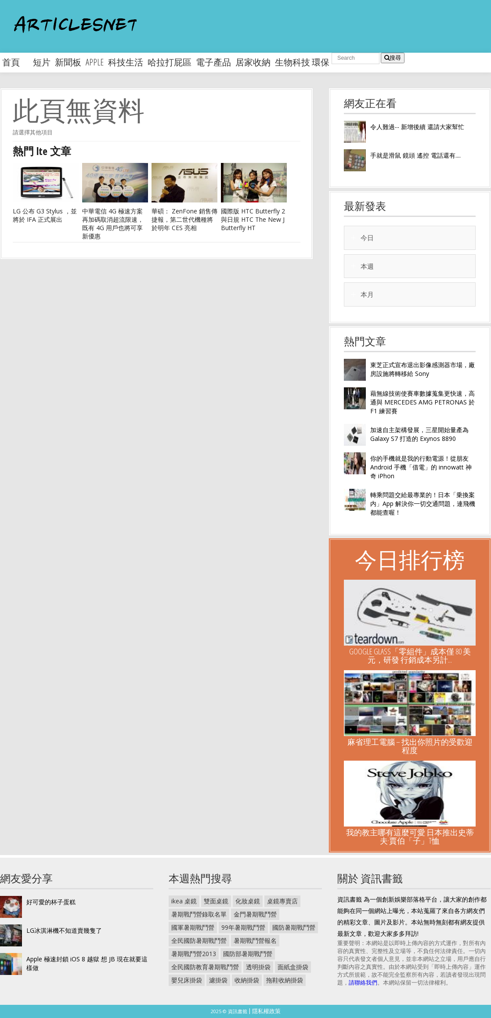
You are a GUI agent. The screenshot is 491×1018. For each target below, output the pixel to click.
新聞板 (68, 62)
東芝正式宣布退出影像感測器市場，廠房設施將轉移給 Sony (422, 369)
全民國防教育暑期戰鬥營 (205, 967)
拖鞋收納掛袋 (284, 980)
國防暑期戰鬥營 (293, 927)
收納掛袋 (247, 980)
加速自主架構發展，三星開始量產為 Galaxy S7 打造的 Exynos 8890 (419, 434)
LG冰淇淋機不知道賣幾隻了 (64, 930)
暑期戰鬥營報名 (255, 940)
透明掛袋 (258, 967)
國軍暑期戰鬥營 (192, 927)
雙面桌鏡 (216, 901)
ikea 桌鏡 (184, 901)
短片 (42, 62)
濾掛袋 (218, 980)
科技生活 (125, 62)
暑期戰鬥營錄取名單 (199, 914)
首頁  (15, 62)
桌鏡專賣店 (282, 901)
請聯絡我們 (363, 982)
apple (95, 62)
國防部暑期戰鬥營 (247, 953)
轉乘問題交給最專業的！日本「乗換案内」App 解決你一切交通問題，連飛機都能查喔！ (422, 503)
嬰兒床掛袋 (186, 980)
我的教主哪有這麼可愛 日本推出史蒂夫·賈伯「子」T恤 (410, 836)
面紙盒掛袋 (293, 967)
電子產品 (213, 62)
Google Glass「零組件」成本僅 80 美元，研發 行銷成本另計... (410, 655)
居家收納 (253, 62)
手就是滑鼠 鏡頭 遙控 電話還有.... (415, 155)
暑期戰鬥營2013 (193, 953)
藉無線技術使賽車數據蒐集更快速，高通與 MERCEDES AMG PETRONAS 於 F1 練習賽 (422, 402)
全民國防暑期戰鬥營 (199, 940)
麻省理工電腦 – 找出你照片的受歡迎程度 (410, 745)
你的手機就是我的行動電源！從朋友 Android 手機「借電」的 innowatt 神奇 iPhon (421, 467)
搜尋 (392, 57)
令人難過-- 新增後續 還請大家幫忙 (417, 127)
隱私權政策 (266, 1010)
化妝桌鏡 (247, 901)
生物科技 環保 (302, 62)
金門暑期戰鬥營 (255, 914)
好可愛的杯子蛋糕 (51, 902)
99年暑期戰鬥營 (243, 927)
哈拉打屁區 (169, 62)
